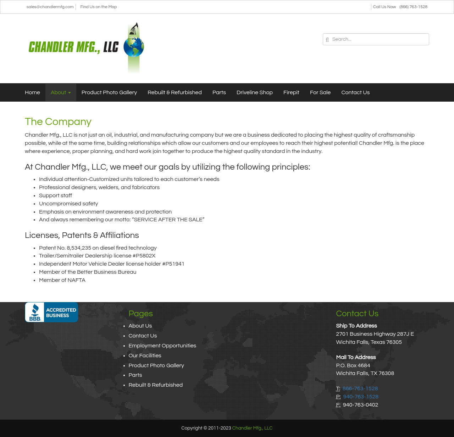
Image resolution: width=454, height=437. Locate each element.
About (61, 92)
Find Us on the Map (99, 7)
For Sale (320, 92)
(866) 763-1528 (413, 7)
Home (32, 92)
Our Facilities (145, 355)
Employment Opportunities (162, 345)
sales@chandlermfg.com (50, 7)
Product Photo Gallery (109, 92)
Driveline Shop (255, 92)
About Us (140, 326)
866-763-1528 (360, 388)
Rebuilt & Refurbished (175, 92)
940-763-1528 (361, 396)
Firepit (291, 92)
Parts (219, 92)
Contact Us (356, 92)
